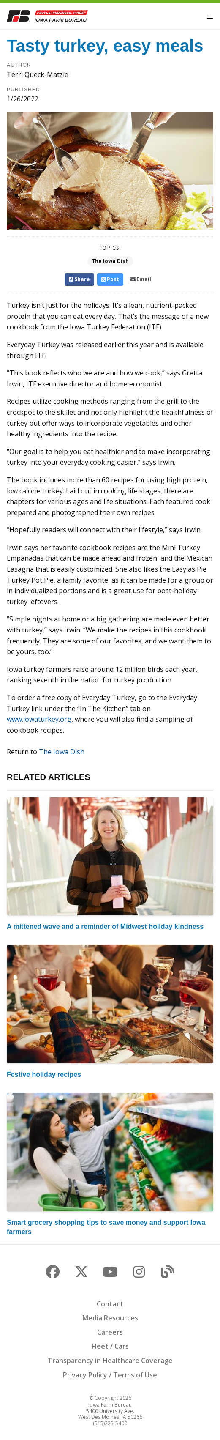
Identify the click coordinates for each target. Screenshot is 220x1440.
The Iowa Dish (110, 261)
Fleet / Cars (110, 1346)
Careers (110, 1332)
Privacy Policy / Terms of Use (110, 1375)
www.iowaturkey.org (39, 719)
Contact (110, 1304)
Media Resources (110, 1317)
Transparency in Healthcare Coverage (110, 1360)
